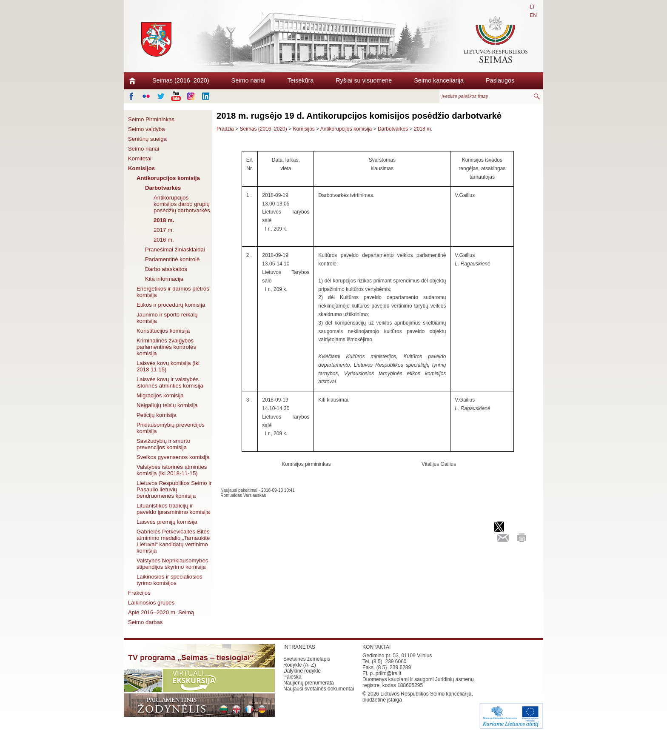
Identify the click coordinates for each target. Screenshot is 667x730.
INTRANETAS (299, 647)
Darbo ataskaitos (166, 269)
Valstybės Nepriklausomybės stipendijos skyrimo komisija (172, 563)
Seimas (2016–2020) (180, 80)
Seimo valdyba (146, 129)
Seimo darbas (145, 622)
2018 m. (164, 220)
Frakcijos (139, 593)
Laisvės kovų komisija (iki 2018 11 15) (168, 366)
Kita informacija (164, 279)
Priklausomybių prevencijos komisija (171, 428)
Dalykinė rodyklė (302, 671)
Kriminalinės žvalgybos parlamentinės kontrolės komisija (166, 346)
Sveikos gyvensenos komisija (173, 457)
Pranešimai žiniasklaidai (175, 249)
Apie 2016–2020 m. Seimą (161, 612)
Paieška (292, 677)
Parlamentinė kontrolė (172, 259)
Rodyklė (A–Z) (299, 665)
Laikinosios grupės (151, 602)
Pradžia (225, 129)
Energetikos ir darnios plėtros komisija (173, 291)
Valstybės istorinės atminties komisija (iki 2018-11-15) (172, 470)
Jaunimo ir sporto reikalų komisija (167, 317)
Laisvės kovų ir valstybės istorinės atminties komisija (170, 382)
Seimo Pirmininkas (151, 119)
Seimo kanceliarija (439, 80)
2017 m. (164, 230)
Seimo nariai (248, 80)
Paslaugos (500, 80)
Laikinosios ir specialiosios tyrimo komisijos (169, 579)
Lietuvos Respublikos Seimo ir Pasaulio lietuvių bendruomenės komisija (174, 489)
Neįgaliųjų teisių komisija (167, 405)
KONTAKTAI (376, 647)
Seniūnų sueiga (147, 139)
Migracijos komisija (160, 395)
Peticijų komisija (157, 415)
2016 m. (164, 240)
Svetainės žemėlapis (306, 659)
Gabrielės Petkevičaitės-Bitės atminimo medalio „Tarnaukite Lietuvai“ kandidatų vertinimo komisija (173, 541)
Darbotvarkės (163, 188)
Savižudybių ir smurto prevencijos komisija (163, 444)
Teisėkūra (301, 80)
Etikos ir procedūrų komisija (171, 305)
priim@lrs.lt (388, 673)
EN (533, 15)
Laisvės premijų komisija (167, 522)
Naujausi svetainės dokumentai (318, 689)
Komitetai (139, 158)
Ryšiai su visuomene (364, 80)
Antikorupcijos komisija (168, 178)
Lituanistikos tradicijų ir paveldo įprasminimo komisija (173, 508)
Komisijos (141, 168)
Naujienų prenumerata (308, 683)
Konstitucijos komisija (163, 331)
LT (532, 7)
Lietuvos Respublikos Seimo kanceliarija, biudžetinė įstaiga (417, 697)
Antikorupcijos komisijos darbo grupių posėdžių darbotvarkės (182, 204)
